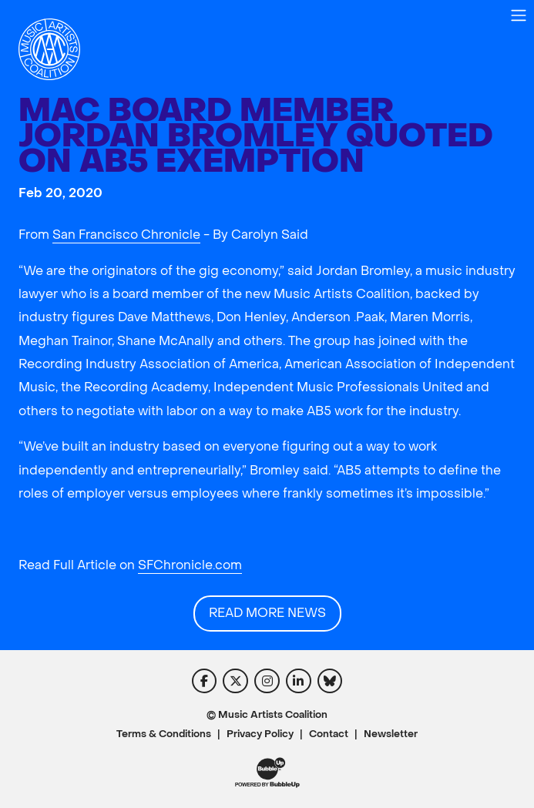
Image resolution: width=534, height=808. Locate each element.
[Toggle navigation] (518, 15)
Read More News (267, 613)
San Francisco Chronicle (126, 234)
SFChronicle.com (190, 565)
